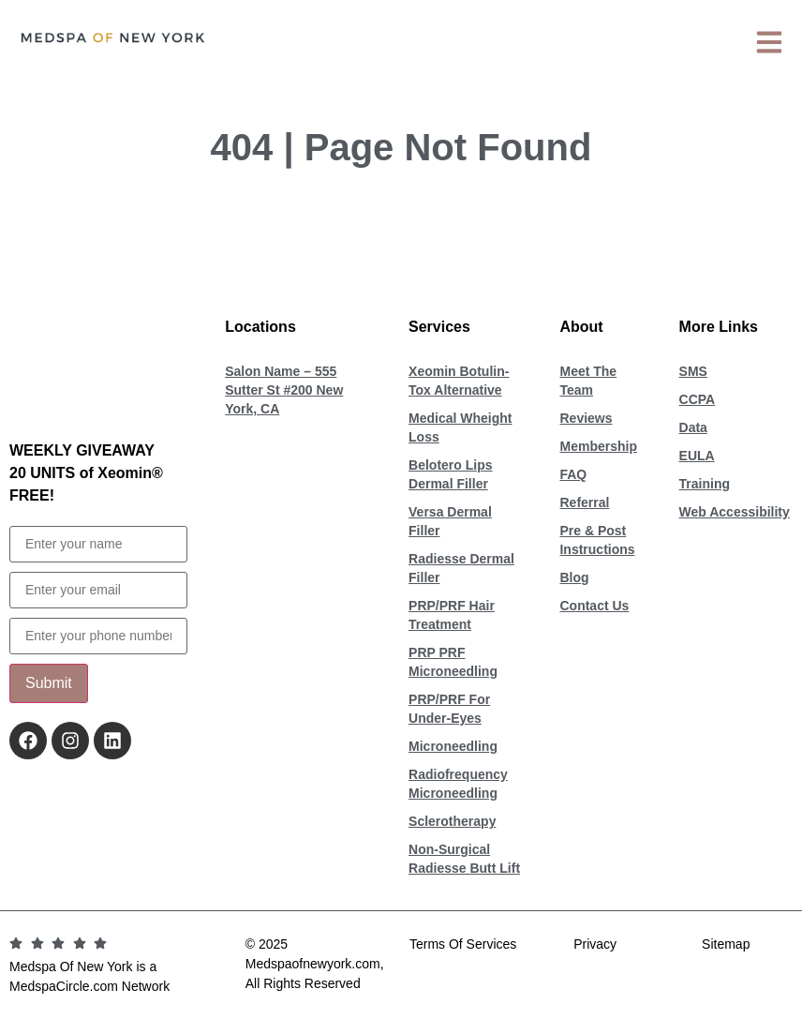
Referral (584, 502)
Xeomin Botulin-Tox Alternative (458, 380)
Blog (573, 577)
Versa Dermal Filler (450, 521)
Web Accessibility (734, 511)
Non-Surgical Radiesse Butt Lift (464, 859)
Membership (597, 446)
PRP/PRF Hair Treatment (451, 615)
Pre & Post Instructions (596, 540)
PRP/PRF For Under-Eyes (449, 709)
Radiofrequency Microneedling (458, 784)
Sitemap (726, 944)
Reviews (585, 418)
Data (693, 427)
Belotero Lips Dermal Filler (450, 474)
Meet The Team (587, 380)
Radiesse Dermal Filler (461, 568)
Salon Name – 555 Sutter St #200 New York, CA (284, 390)
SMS (693, 371)
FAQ (573, 474)
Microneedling (453, 746)
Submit (48, 683)
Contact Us (594, 605)
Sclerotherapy (452, 821)
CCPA (697, 399)
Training (704, 483)
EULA (697, 455)
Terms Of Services (462, 944)
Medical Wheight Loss (460, 427)
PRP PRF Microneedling (453, 662)
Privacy (594, 944)
